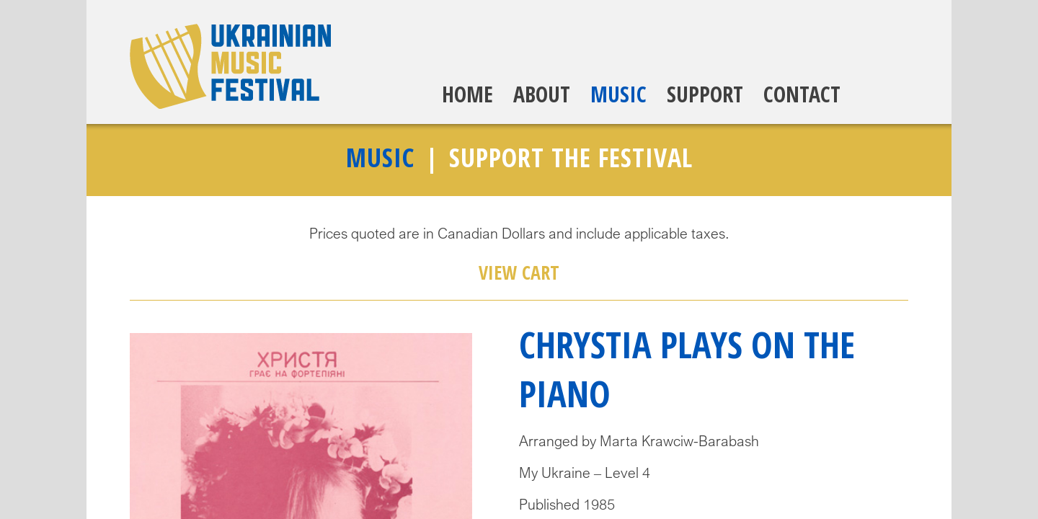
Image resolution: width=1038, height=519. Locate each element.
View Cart (519, 272)
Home (467, 94)
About (541, 94)
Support (705, 94)
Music (618, 94)
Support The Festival (571, 157)
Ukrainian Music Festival (230, 66)
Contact (801, 94)
